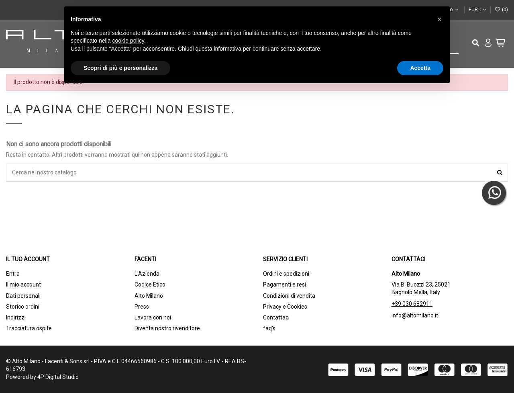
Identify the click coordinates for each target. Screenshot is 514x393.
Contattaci (276, 317)
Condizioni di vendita (289, 296)
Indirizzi (16, 317)
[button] (439, 19)
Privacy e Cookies (285, 306)
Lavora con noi (153, 317)
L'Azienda (147, 273)
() (501, 9)
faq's (269, 328)
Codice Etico (150, 284)
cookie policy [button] (128, 40)
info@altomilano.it (415, 315)
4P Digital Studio (58, 377)
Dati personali (23, 296)
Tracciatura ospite (29, 328)
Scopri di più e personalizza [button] (120, 68)
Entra (13, 273)
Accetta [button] (420, 68)
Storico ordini (22, 306)
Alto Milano (149, 296)
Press (142, 306)
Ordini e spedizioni (286, 273)
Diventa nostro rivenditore (167, 328)
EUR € (477, 9)
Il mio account (23, 284)
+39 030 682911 (412, 304)
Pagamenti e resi (284, 284)
